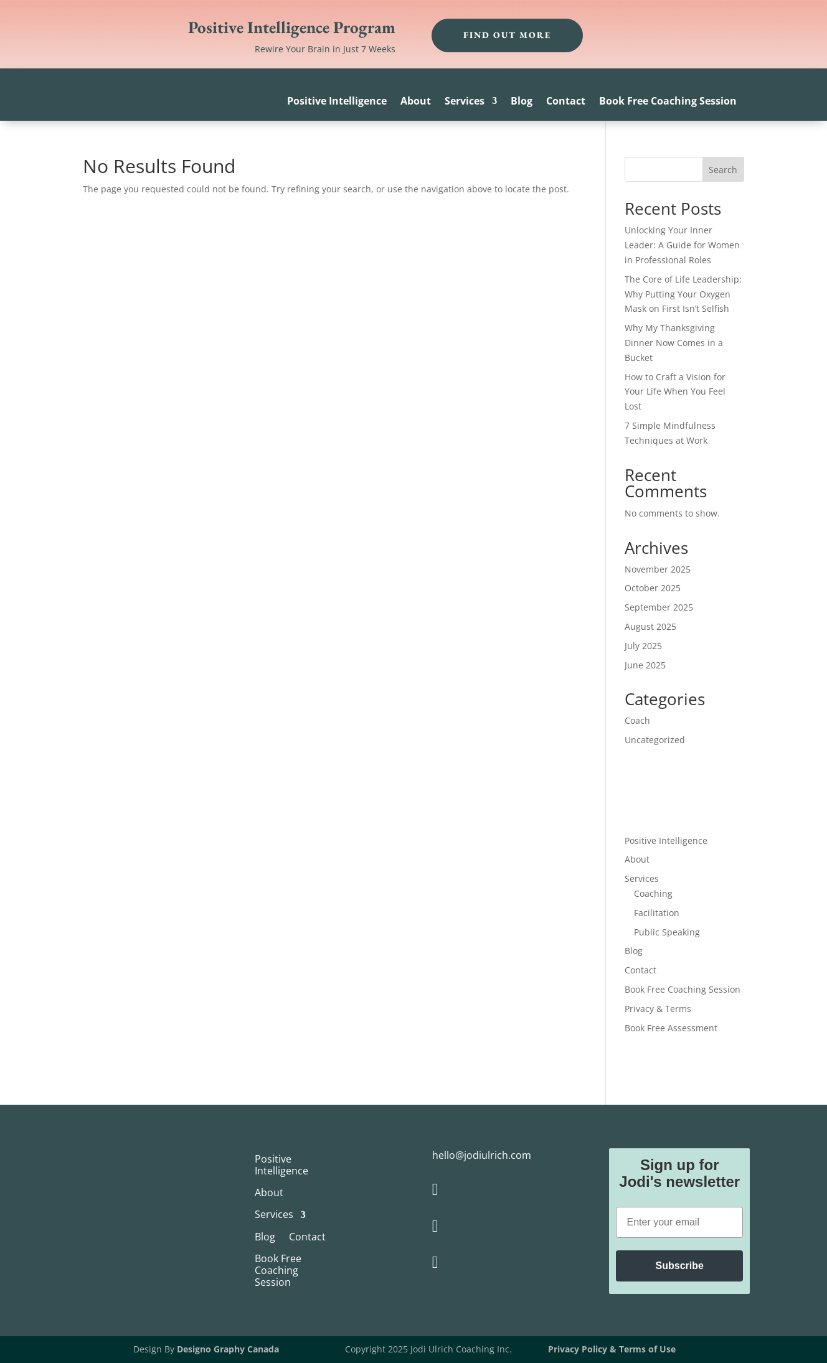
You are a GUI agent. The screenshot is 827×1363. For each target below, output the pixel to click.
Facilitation (656, 913)
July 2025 (643, 646)
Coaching (653, 893)
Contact (565, 102)
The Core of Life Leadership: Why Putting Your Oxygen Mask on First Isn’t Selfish (683, 294)
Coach (637, 720)
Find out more (508, 35)
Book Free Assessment (671, 1028)
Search (723, 170)
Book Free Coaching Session (668, 102)
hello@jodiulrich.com (481, 1155)
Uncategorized (655, 740)
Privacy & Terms (658, 1008)
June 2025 (645, 665)
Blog (521, 102)
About (415, 102)
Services (464, 102)
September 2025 (659, 607)
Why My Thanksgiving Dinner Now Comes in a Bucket (674, 342)
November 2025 (658, 569)
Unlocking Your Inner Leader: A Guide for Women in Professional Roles (682, 245)
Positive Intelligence (337, 102)
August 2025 (650, 626)
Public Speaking (667, 932)
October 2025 (653, 588)
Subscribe (680, 1265)
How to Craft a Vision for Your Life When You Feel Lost (675, 392)
